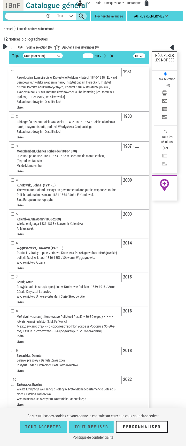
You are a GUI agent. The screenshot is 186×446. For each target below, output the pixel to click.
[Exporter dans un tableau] (165, 110)
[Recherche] (25, 16)
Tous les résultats (167, 139)
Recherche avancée (109, 16)
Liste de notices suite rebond (35, 28)
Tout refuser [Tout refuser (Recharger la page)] (91, 426)
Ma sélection (167, 79)
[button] (48, 16)
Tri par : (17, 55)
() (76, 47)
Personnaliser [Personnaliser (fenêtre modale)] (142, 426)
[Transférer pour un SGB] (165, 118)
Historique (134, 2)
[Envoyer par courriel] (165, 102)
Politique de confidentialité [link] (93, 437)
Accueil (8, 28)
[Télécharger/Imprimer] (165, 94)
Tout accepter (43, 426)
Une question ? (114, 2)
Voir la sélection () (39, 47)
